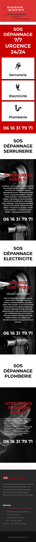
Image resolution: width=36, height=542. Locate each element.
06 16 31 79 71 (18, 128)
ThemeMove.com (22, 537)
